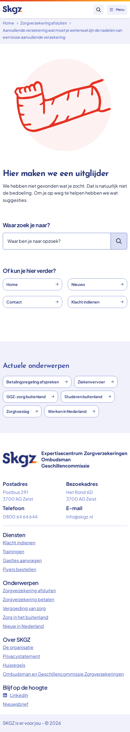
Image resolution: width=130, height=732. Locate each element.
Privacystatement (21, 656)
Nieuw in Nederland (23, 626)
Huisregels (14, 665)
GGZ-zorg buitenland (30, 396)
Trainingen (13, 551)
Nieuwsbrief (15, 704)
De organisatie (18, 647)
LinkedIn (15, 695)
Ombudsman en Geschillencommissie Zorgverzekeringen (63, 674)
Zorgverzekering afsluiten (43, 22)
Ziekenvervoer (96, 381)
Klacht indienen (97, 301)
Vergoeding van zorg (24, 608)
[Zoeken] (57, 241)
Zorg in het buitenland (25, 617)
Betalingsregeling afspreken (37, 381)
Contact (32, 301)
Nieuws (97, 284)
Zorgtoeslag (22, 411)
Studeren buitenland (87, 396)
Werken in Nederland (71, 411)
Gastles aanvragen (22, 560)
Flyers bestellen (19, 569)
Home (8, 22)
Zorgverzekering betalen (28, 599)
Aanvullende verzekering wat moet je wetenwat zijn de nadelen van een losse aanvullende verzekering (62, 34)
